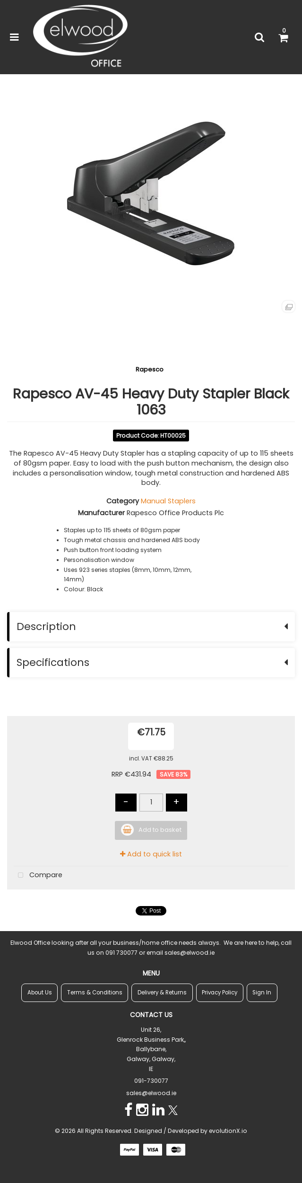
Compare (38, 875)
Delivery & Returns (162, 992)
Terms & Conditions (94, 992)
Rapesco (150, 369)
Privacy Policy (219, 992)
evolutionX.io (228, 1131)
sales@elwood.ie (151, 1093)
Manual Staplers (168, 501)
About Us (39, 992)
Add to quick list (151, 854)
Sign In (261, 992)
